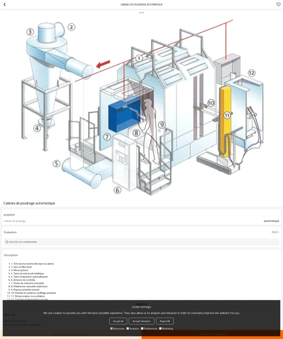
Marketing (166, 328)
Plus (274, 232)
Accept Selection (142, 321)
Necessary (117, 328)
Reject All (165, 321)
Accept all (118, 321)
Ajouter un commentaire (23, 242)
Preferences (149, 328)
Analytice (133, 328)
